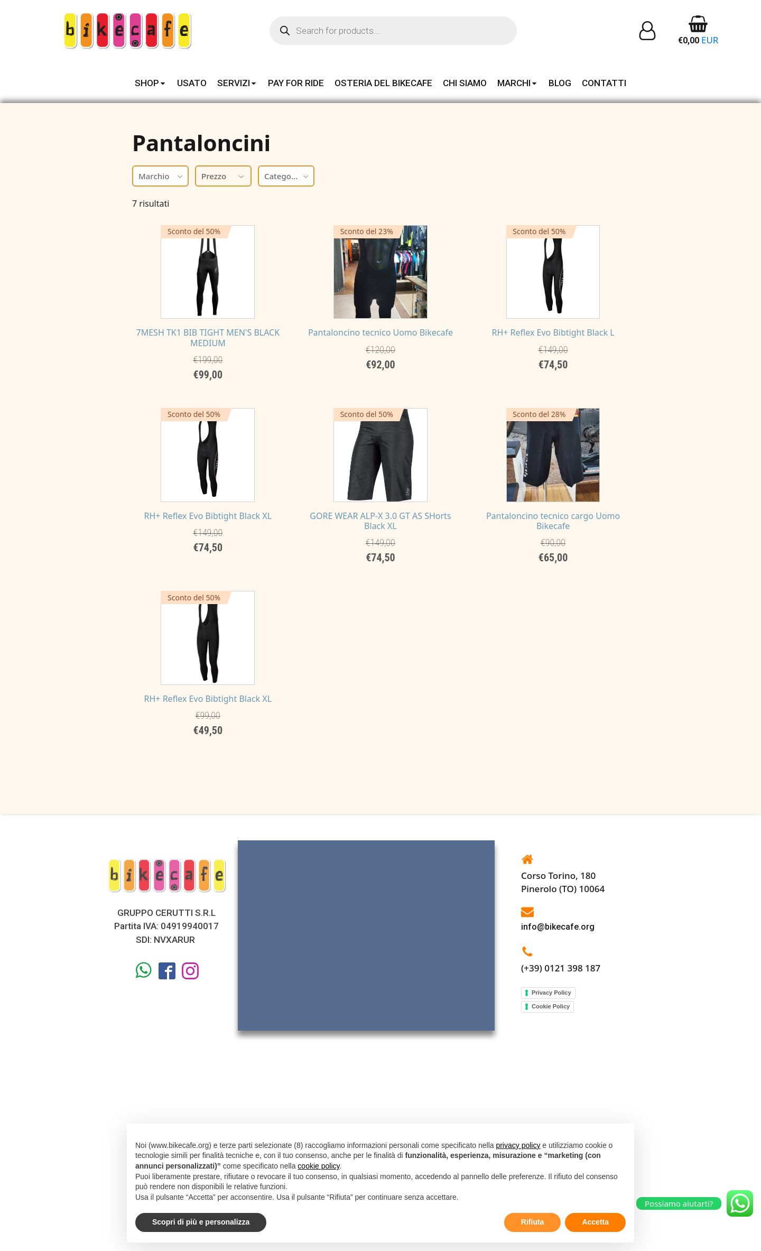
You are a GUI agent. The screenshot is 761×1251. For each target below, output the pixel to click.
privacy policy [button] (518, 1145)
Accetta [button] (595, 1222)
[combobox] (160, 176)
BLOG (560, 83)
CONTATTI (604, 83)
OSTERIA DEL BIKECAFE (383, 83)
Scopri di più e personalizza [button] (200, 1222)
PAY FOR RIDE (296, 83)
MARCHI (517, 83)
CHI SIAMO (465, 83)
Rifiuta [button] (532, 1222)
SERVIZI (237, 83)
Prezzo (223, 176)
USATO (192, 83)
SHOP (150, 83)
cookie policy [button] (318, 1166)
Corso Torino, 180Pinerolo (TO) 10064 (563, 1076)
